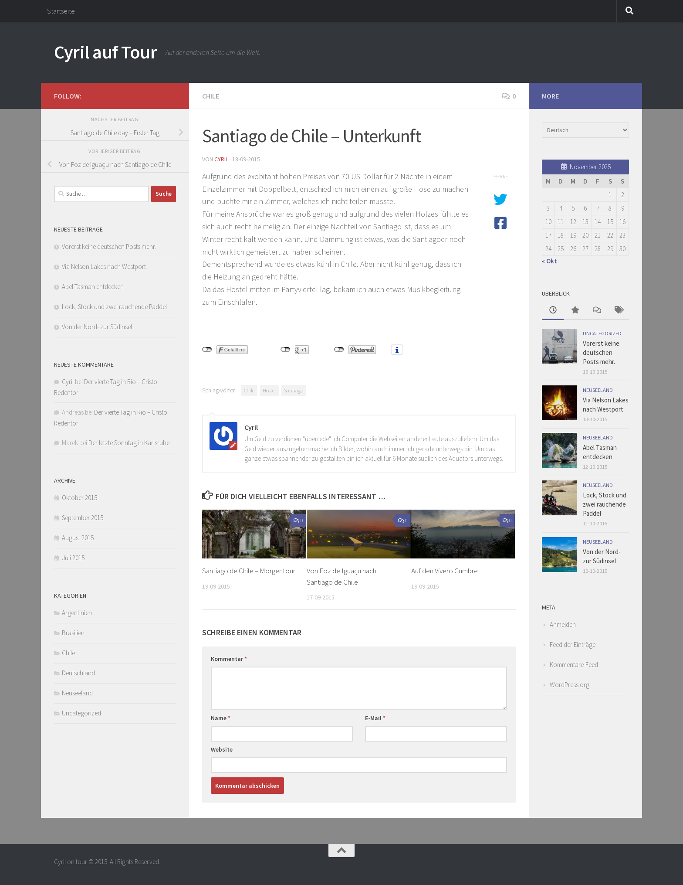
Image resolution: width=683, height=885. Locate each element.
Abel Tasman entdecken (93, 287)
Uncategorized (81, 713)
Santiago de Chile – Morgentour (248, 570)
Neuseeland (77, 693)
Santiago (293, 390)
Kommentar (229, 659)
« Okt (549, 261)
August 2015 (78, 538)
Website (222, 749)
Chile (210, 96)
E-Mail (375, 718)
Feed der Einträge (572, 644)
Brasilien (73, 633)
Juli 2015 (73, 558)
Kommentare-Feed (574, 664)
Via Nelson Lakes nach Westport (104, 266)
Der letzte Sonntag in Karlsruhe (128, 443)
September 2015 (82, 518)
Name (220, 718)
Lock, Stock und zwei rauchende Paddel (114, 307)
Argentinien (77, 613)
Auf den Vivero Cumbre (444, 570)
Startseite (61, 11)
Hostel (269, 390)
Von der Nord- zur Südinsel (97, 327)
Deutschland (78, 673)
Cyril (221, 159)
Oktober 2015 (79, 498)
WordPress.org (569, 685)
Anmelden (563, 624)
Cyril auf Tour (105, 52)
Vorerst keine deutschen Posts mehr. (109, 246)
